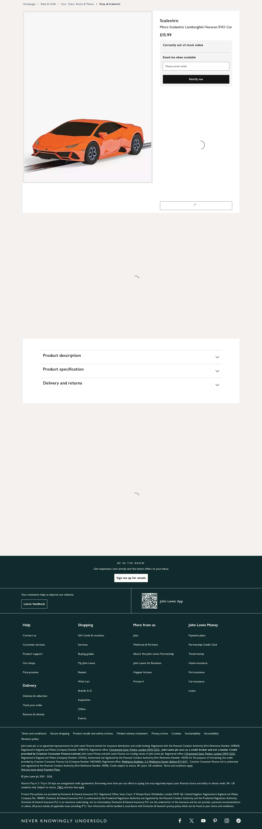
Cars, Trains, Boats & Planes (77, 4)
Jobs (135, 635)
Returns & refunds (33, 714)
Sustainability (192, 733)
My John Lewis (86, 663)
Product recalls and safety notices (93, 733)
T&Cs (60, 787)
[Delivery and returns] (131, 385)
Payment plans (197, 635)
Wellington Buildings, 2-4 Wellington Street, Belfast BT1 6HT (155, 761)
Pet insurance (197, 672)
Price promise (30, 672)
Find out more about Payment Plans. (40, 769)
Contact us (29, 635)
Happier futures (142, 672)
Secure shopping (59, 733)
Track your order (32, 705)
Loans (192, 690)
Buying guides (86, 653)
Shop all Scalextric (109, 4)
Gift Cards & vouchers (91, 635)
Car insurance (196, 681)
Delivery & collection (35, 696)
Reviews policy (30, 739)
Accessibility (211, 733)
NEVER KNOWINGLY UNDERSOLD (64, 820)
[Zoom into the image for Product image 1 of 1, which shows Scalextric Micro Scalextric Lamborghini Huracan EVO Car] (87, 97)
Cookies (176, 733)
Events (82, 718)
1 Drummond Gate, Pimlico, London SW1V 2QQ (134, 749)
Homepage (29, 4)
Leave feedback (34, 604)
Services (83, 644)
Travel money (196, 653)
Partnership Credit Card (203, 644)
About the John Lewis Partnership (153, 653)
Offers (82, 709)
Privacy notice (159, 733)
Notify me (196, 79)
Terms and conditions (34, 733)
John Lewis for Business (147, 663)
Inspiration (84, 700)
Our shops (29, 663)
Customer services (34, 644)
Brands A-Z (85, 690)
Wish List (84, 681)
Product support (33, 653)
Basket (82, 672)
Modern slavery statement (132, 733)
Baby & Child (48, 4)
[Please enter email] (196, 66)
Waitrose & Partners (145, 644)
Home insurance (198, 663)
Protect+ (138, 681)
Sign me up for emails (131, 578)
